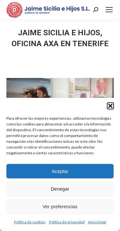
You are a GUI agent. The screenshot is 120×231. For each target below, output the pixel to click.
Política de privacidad (67, 221)
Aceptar (60, 171)
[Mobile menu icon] (109, 9)
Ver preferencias (60, 206)
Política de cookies (30, 221)
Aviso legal (97, 221)
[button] (110, 106)
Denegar (60, 189)
